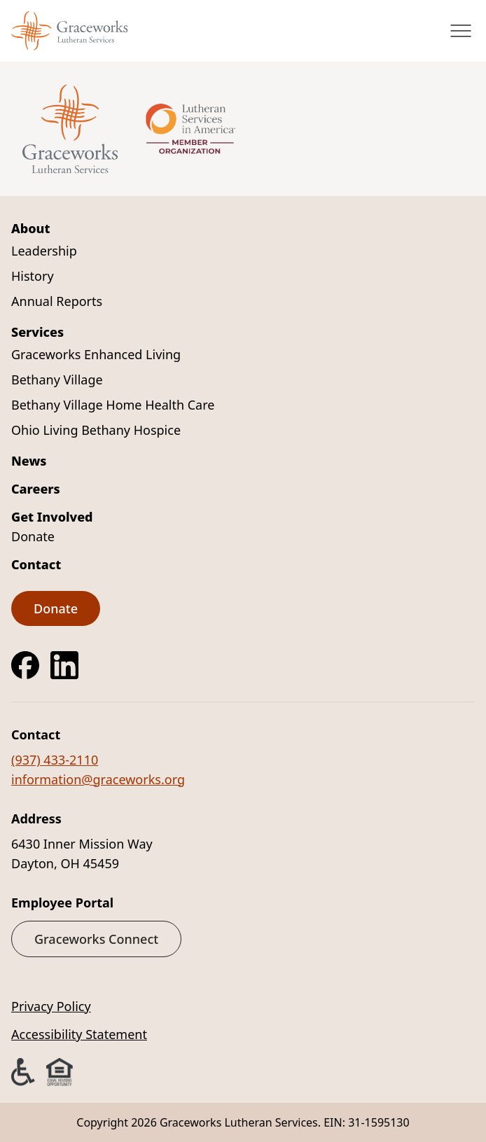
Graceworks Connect (96, 939)
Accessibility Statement (79, 1034)
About (30, 228)
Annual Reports (56, 301)
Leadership (44, 250)
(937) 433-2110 (54, 759)
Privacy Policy (51, 1006)
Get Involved (52, 516)
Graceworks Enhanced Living (96, 354)
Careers (35, 488)
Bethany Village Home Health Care (112, 404)
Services (37, 331)
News (28, 460)
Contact (36, 564)
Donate (33, 536)
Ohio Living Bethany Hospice (96, 430)
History (32, 275)
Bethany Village (57, 379)
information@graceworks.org (98, 779)
